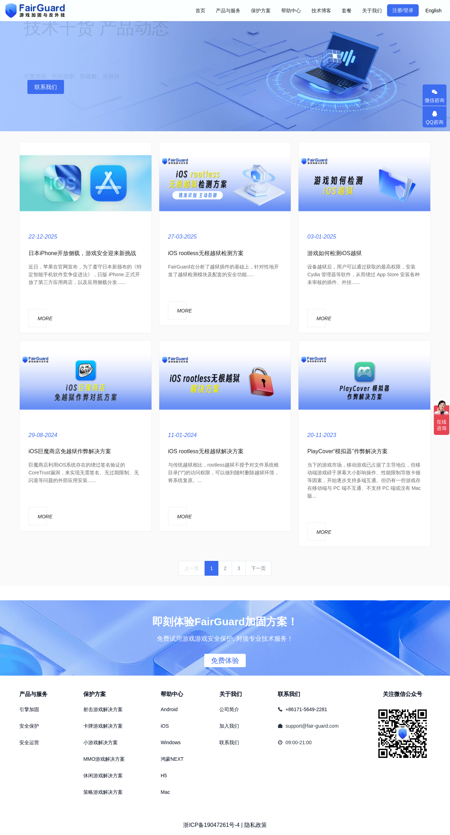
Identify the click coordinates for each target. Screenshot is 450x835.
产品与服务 (33, 694)
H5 (164, 775)
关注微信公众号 (402, 694)
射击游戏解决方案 (103, 709)
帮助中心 (172, 694)
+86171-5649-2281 (306, 709)
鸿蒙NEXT (172, 759)
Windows (171, 742)
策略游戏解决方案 (103, 792)
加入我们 (229, 726)
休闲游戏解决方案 (103, 775)
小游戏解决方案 (100, 742)
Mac (165, 792)
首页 (200, 10)
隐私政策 (255, 825)
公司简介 (229, 709)
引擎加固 (29, 709)
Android (169, 709)
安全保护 (29, 726)
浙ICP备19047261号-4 (211, 825)
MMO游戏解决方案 (104, 759)
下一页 (258, 568)
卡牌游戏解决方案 (103, 726)
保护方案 (94, 694)
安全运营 (29, 742)
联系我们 (45, 87)
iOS (165, 726)
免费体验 (225, 660)
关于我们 (230, 694)
